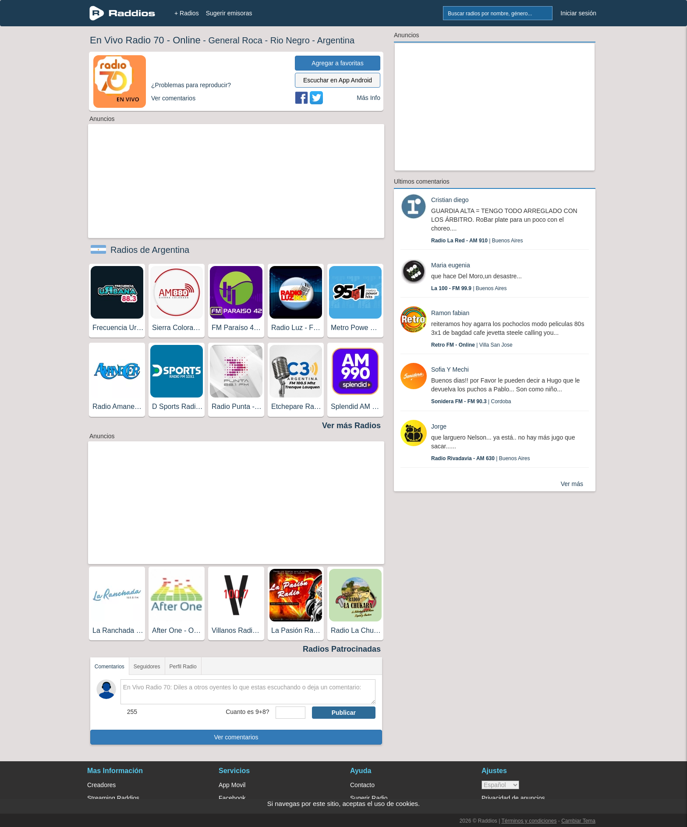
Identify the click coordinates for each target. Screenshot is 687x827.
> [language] (500, 785)
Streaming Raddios (113, 798)
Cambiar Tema (578, 821)
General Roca (235, 40)
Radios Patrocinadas (342, 649)
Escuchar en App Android (337, 80)
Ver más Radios (351, 425)
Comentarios (109, 667)
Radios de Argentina (149, 250)
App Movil (232, 784)
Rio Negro (290, 40)
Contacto (362, 784)
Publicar (344, 712)
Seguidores (147, 667)
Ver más (572, 483)
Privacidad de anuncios (513, 798)
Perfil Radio (183, 667)
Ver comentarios (236, 737)
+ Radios (186, 13)
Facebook (232, 798)
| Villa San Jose (472, 345)
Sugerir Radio (369, 798)
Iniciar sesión (578, 13)
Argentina (335, 40)
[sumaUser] (290, 712)
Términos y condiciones (528, 821)
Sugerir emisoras (229, 13)
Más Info (368, 97)
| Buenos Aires (477, 241)
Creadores (101, 784)
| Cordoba (471, 401)
